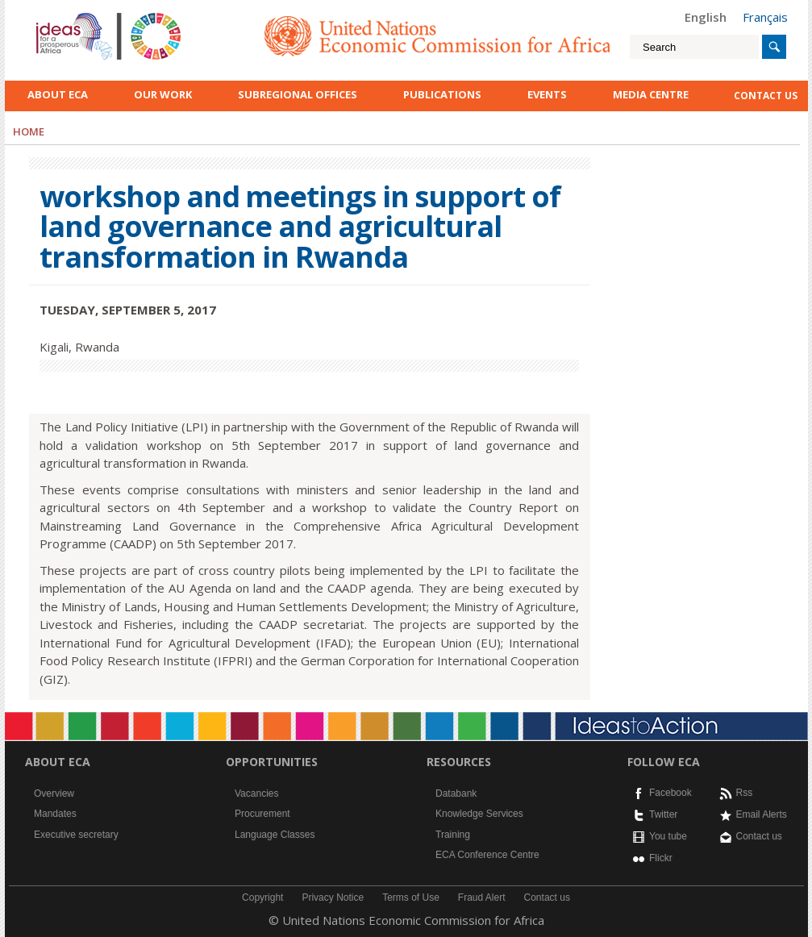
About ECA (57, 94)
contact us (765, 95)
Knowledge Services (479, 813)
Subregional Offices (297, 94)
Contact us (759, 836)
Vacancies (256, 793)
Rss (744, 792)
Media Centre (651, 94)
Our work (163, 94)
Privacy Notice (333, 897)
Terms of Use (410, 897)
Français (765, 17)
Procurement (262, 813)
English (706, 17)
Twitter (663, 814)
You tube (668, 836)
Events (547, 94)
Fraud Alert (482, 897)
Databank (456, 793)
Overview (54, 793)
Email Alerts (761, 814)
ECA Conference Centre (487, 854)
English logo (58, 16)
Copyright (262, 897)
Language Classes (274, 834)
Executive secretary (76, 834)
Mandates (55, 813)
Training (452, 834)
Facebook (670, 792)
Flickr (661, 858)
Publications (442, 94)
